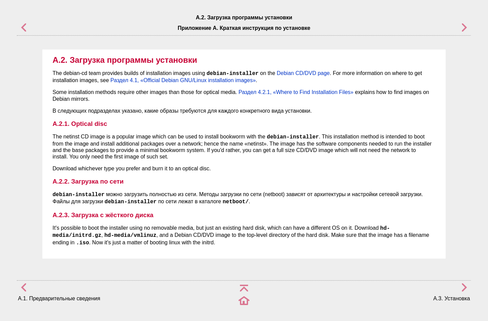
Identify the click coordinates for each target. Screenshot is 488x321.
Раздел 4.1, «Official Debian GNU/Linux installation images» (183, 80)
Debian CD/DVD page (303, 73)
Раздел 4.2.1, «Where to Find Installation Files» (296, 92)
